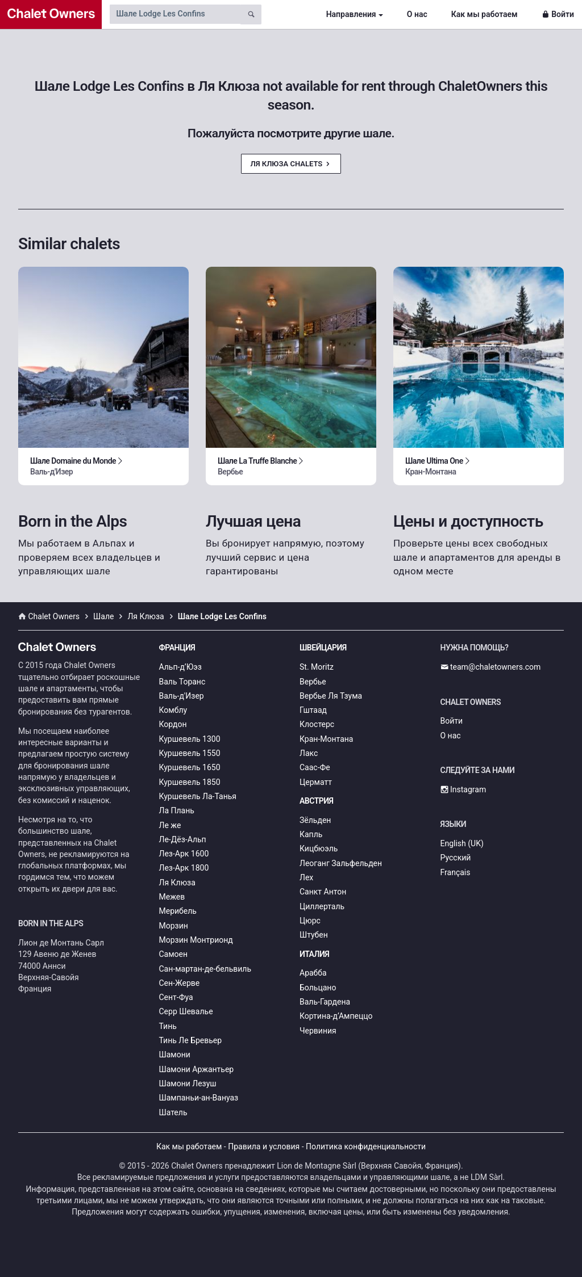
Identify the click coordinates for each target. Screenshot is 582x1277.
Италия (314, 954)
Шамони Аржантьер (196, 1069)
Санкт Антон (323, 891)
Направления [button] (351, 14)
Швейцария (323, 647)
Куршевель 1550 (190, 753)
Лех (306, 877)
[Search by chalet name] (175, 14)
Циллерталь (322, 906)
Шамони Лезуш (188, 1083)
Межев (172, 896)
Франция (177, 647)
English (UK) (462, 843)
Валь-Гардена (325, 1001)
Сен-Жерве (179, 983)
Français (455, 872)
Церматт (316, 782)
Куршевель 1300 (190, 738)
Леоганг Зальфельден (341, 863)
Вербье (313, 681)
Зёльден (315, 820)
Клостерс (317, 724)
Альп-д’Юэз (180, 666)
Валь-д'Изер (181, 695)
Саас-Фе (315, 767)
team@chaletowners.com (490, 666)
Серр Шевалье (186, 1011)
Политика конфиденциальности (366, 1146)
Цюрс (310, 920)
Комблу (173, 710)
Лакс (309, 753)
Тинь (168, 1026)
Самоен (173, 954)
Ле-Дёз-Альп (182, 839)
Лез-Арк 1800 (184, 867)
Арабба (313, 972)
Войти (558, 14)
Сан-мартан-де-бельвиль (205, 968)
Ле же (170, 825)
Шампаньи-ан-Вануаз (199, 1097)
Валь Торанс (182, 681)
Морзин (173, 925)
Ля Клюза (177, 882)
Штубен (314, 934)
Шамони (174, 1054)
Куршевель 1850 (190, 782)
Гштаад (313, 710)
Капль (311, 834)
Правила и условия (264, 1146)
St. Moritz (317, 666)
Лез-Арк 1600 (184, 853)
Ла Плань (176, 810)
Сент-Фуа (176, 997)
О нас (417, 14)
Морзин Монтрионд (196, 939)
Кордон (173, 724)
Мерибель (178, 910)
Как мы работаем (484, 14)
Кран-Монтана (326, 738)
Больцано (318, 987)
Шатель (173, 1112)
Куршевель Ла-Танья (198, 796)
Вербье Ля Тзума (331, 695)
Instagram (463, 789)
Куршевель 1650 (190, 767)
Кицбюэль (319, 848)
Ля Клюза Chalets (291, 163)
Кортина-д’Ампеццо (336, 1015)
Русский (455, 857)
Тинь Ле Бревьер (190, 1040)
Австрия (317, 800)
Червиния (318, 1030)
